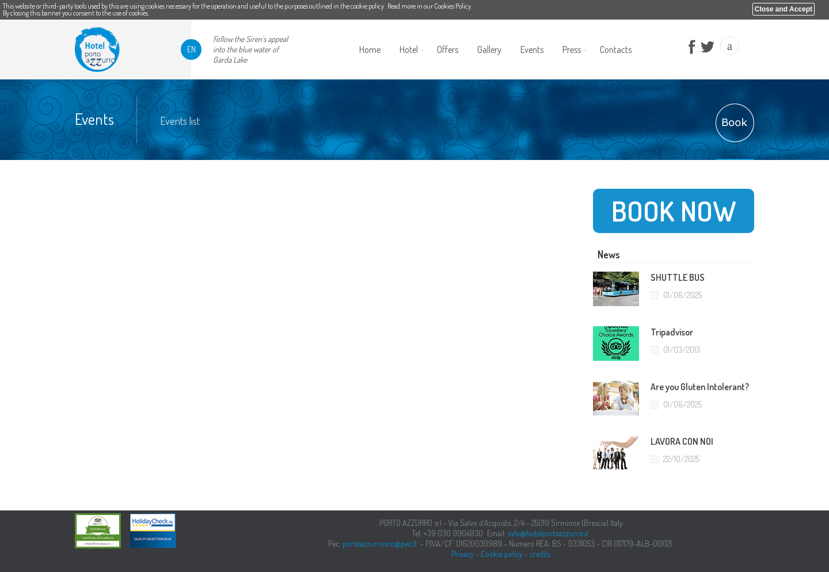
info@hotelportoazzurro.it (548, 533)
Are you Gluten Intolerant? (700, 386)
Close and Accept (783, 9)
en (191, 49)
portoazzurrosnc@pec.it (380, 543)
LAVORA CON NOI (682, 441)
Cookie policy (502, 554)
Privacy (462, 554)
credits (540, 554)
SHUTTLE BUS (678, 277)
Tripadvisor (672, 332)
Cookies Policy (452, 6)
